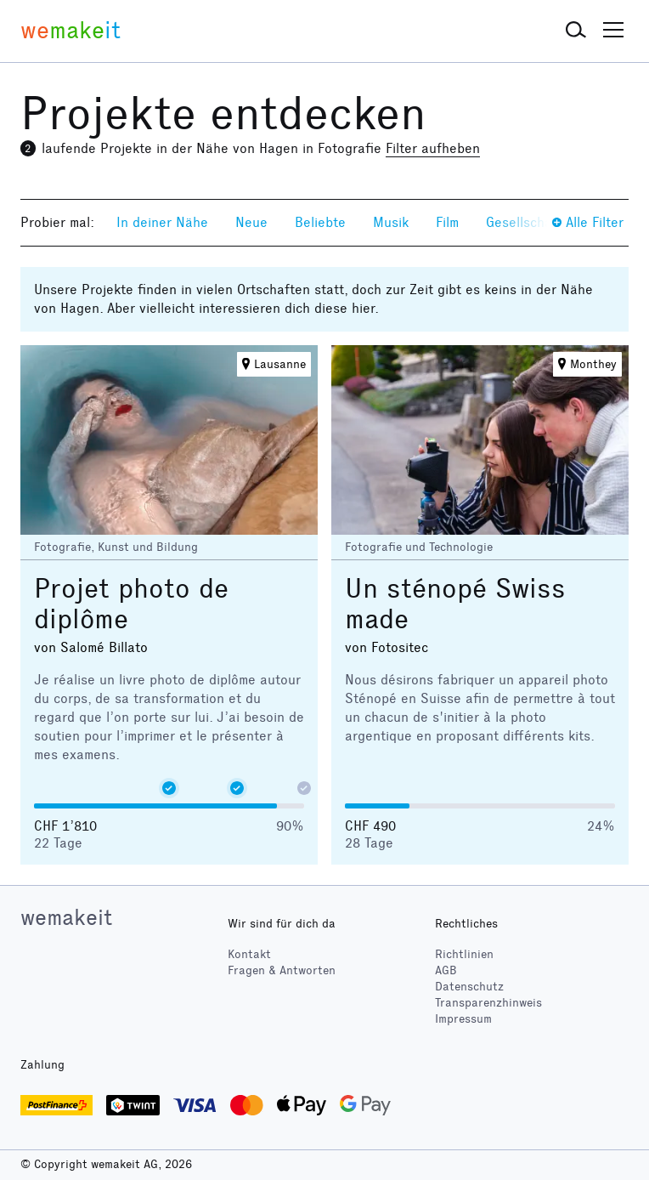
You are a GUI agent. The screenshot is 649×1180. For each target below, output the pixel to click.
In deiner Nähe (162, 222)
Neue (251, 222)
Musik (391, 222)
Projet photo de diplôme (131, 604)
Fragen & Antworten (282, 970)
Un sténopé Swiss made (455, 604)
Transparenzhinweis (488, 1003)
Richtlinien (464, 954)
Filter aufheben (433, 148)
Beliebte (320, 222)
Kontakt (249, 954)
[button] (576, 30)
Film (447, 222)
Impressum (463, 1019)
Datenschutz (469, 986)
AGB (446, 970)
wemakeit (66, 917)
